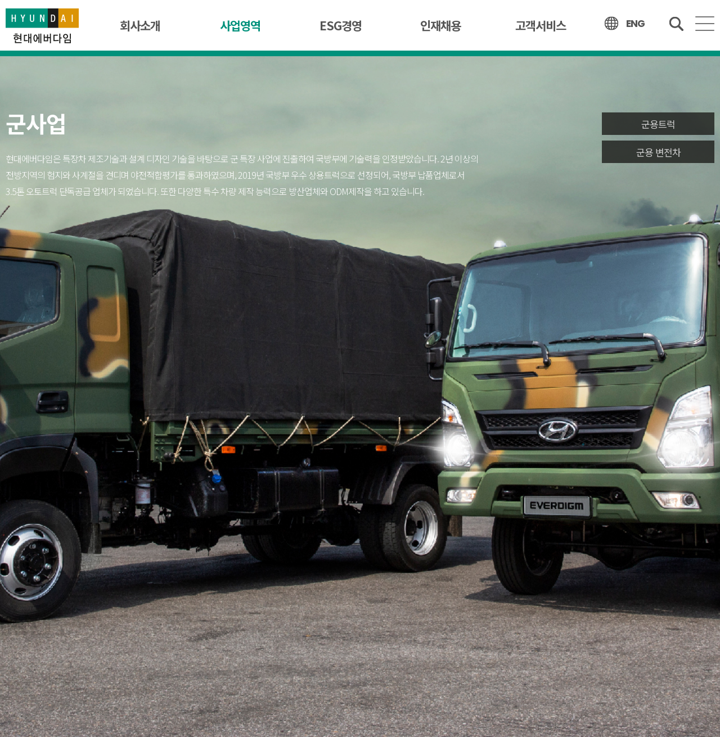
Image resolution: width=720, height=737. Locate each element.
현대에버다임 (42, 25)
